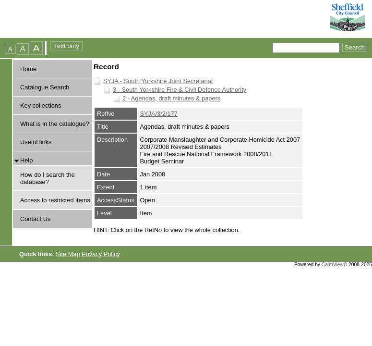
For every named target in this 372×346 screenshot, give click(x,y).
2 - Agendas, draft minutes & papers (171, 98)
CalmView (333, 264)
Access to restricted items (55, 200)
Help (26, 160)
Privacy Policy (101, 254)
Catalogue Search (44, 87)
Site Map (69, 254)
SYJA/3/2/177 (159, 113)
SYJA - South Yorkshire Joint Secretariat (158, 81)
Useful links (35, 142)
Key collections (40, 105)
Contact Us (35, 218)
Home (28, 69)
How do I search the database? (47, 178)
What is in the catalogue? (54, 123)
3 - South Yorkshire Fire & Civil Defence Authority (179, 89)
